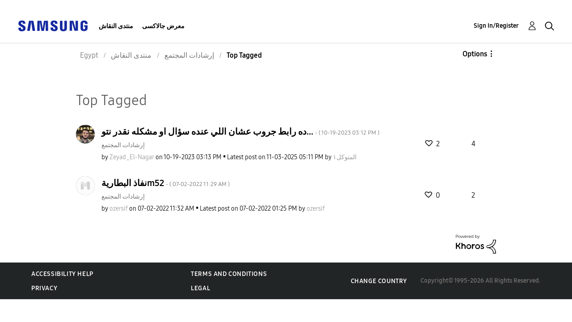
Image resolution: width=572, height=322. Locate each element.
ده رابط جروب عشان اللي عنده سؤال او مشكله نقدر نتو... (240, 131)
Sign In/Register (496, 26)
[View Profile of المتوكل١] (345, 157)
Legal (200, 288)
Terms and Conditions (229, 274)
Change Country (379, 281)
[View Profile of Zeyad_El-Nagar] (131, 157)
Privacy (44, 288)
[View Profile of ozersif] (118, 208)
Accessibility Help (62, 274)
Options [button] (475, 54)
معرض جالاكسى (163, 26)
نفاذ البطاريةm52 (165, 183)
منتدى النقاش (116, 26)
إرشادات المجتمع (123, 145)
